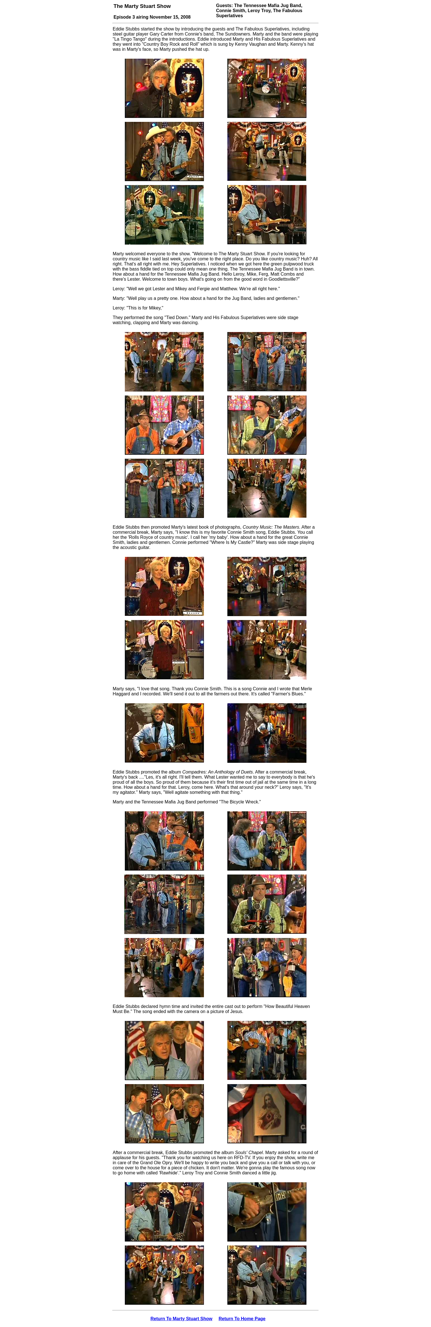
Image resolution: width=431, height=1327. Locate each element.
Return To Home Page (242, 1318)
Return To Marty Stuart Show (181, 1318)
